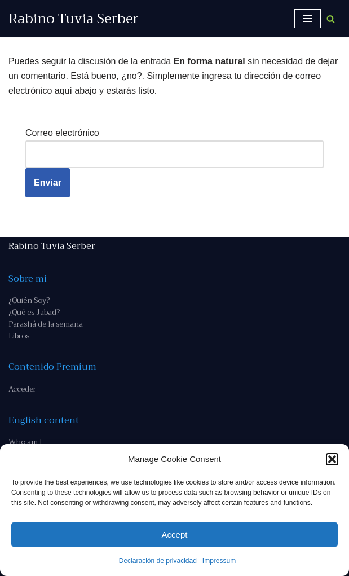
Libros (18, 335)
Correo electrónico (62, 133)
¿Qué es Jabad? (34, 312)
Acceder (22, 388)
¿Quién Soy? (29, 300)
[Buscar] (330, 19)
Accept (175, 534)
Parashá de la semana (45, 324)
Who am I (25, 442)
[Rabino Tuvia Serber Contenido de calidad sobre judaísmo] (73, 18)
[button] (332, 459)
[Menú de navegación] (307, 18)
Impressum (219, 561)
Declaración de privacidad (158, 561)
